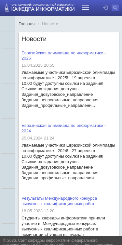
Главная (26, 23)
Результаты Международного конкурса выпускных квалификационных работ (59, 201)
